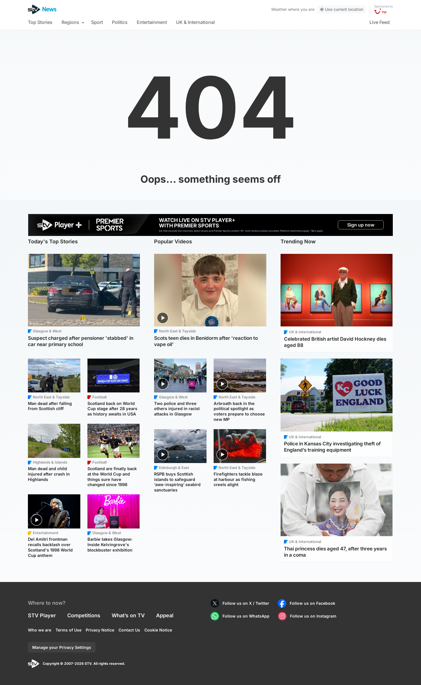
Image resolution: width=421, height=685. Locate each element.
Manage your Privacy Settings (61, 647)
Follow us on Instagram (313, 616)
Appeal (164, 615)
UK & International (195, 22)
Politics (120, 22)
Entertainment (152, 22)
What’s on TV (128, 615)
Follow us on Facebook (312, 603)
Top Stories (40, 22)
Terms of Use (68, 630)
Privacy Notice (100, 630)
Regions (70, 22)
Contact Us (129, 630)
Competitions (83, 615)
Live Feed (379, 22)
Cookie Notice (158, 630)
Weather (279, 9)
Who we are (39, 630)
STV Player (42, 615)
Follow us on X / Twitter (245, 603)
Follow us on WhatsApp (245, 616)
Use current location (341, 9)
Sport (97, 22)
